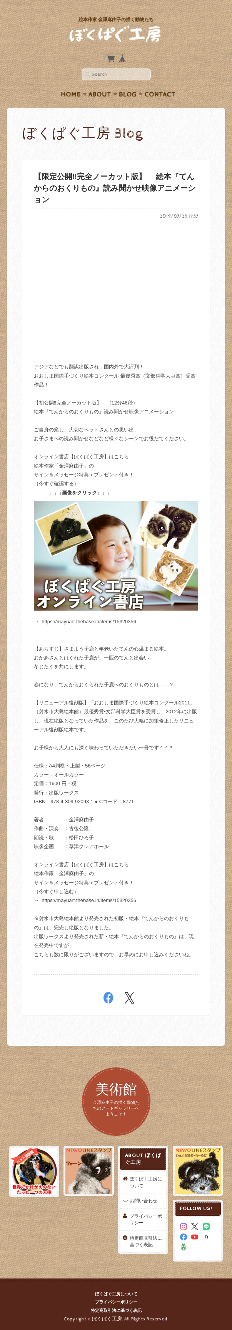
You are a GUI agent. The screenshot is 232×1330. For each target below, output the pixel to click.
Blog (128, 94)
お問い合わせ (143, 1200)
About (99, 94)
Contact (159, 94)
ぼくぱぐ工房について (146, 1182)
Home (71, 94)
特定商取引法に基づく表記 (146, 1241)
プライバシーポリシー (146, 1219)
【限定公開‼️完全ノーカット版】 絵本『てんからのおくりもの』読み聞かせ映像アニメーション (114, 189)
